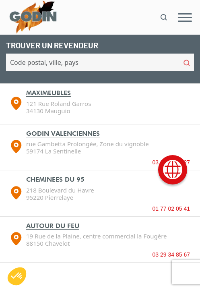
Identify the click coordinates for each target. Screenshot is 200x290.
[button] (17, 276)
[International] (172, 169)
